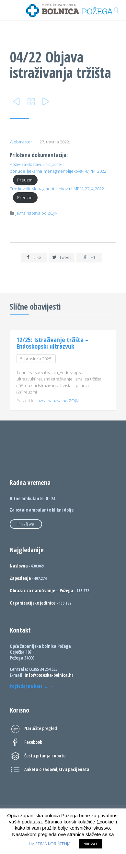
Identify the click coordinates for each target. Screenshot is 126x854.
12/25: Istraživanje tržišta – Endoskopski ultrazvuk (52, 343)
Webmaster (21, 142)
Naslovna (19, 566)
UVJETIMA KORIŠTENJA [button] (50, 844)
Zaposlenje (20, 578)
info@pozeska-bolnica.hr (49, 675)
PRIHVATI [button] (90, 843)
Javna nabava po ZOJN (37, 213)
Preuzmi (25, 180)
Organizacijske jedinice (32, 603)
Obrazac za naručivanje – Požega (41, 590)
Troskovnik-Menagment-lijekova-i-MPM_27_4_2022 (57, 189)
